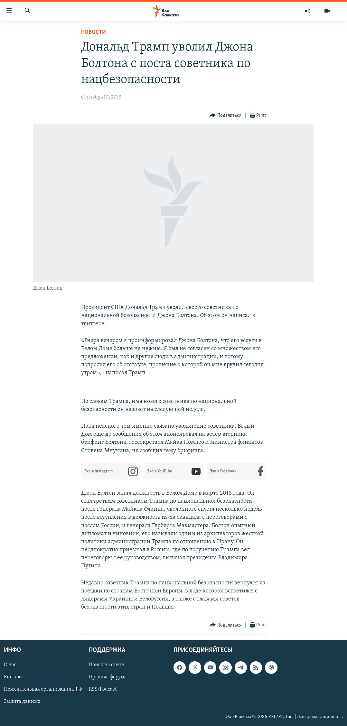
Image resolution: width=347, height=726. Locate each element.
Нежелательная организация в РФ (43, 689)
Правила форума (108, 677)
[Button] (225, 115)
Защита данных (22, 701)
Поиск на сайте (106, 665)
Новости (93, 32)
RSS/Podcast (103, 689)
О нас (10, 665)
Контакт (13, 677)
